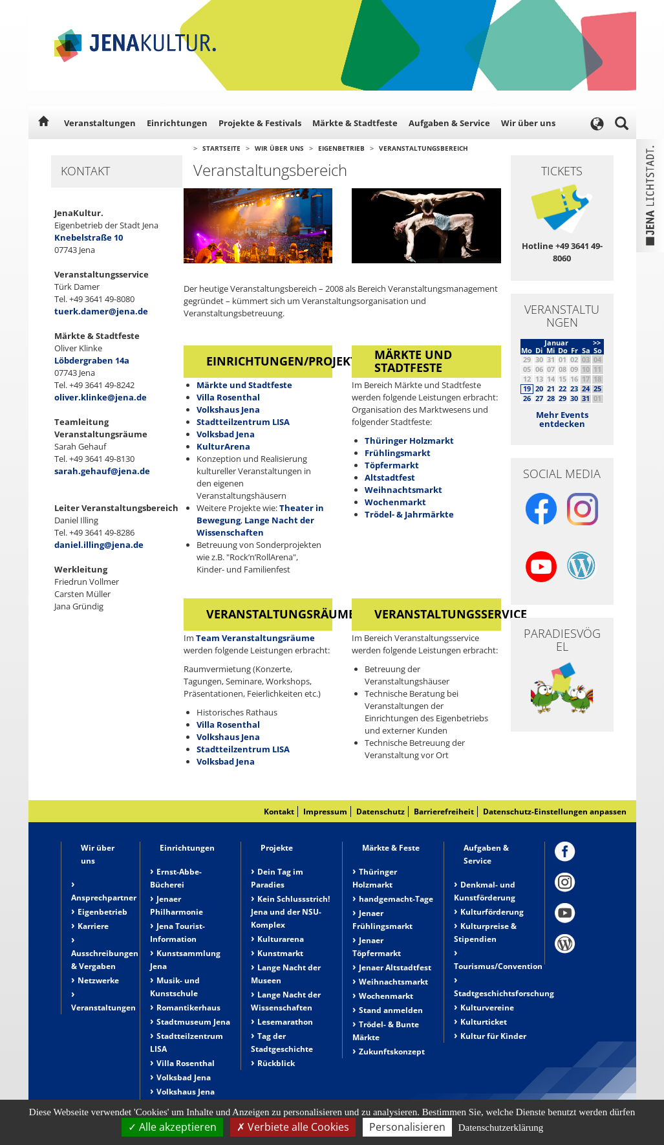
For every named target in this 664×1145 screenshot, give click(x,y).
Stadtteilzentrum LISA (243, 422)
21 (551, 388)
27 (539, 398)
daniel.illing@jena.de (99, 545)
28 (551, 398)
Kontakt (279, 811)
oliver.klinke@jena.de (100, 397)
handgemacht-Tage (396, 898)
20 (539, 388)
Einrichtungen (177, 123)
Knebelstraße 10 (88, 237)
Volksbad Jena (226, 434)
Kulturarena (280, 938)
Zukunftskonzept (392, 1051)
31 (586, 398)
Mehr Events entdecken (562, 419)
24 (586, 388)
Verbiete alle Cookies (293, 1127)
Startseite (221, 148)
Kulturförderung (492, 911)
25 (597, 388)
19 (527, 388)
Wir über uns (528, 123)
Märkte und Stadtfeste (244, 385)
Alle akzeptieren (172, 1127)
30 (574, 398)
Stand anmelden (391, 1010)
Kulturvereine (487, 1007)
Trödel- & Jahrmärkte (409, 514)
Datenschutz (380, 811)
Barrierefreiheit (444, 811)
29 (562, 398)
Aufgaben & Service (449, 123)
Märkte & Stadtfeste (355, 123)
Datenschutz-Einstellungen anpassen (555, 811)
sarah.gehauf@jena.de (102, 471)
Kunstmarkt (280, 953)
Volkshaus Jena (228, 409)
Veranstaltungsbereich (423, 148)
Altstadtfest (390, 477)
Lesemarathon (285, 1021)
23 (574, 388)
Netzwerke (98, 980)
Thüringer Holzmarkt (409, 440)
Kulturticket (483, 1021)
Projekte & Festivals (260, 123)
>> (597, 342)
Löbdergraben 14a (91, 360)
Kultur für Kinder (493, 1035)
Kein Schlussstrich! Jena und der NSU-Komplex (290, 911)
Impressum (325, 811)
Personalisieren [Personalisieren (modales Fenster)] (407, 1127)
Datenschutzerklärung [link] (501, 1127)
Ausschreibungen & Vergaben (104, 960)
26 (527, 398)
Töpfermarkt (392, 465)
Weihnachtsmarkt (403, 490)
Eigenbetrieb (341, 148)
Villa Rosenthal (228, 397)
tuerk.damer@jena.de (101, 311)
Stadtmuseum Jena (193, 1021)
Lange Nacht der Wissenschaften (255, 526)
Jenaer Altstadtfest (395, 967)
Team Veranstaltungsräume (255, 638)
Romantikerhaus (188, 1007)
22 (562, 388)
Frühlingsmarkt (398, 453)
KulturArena (223, 446)
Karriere (93, 926)
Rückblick (276, 1063)
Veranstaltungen (100, 123)
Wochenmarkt (395, 502)
